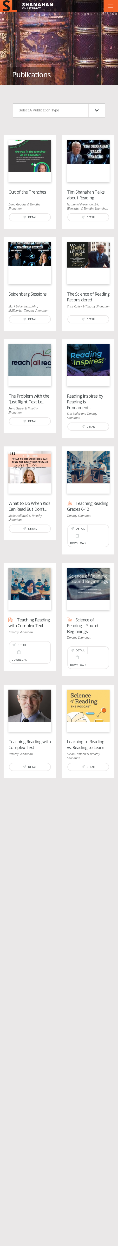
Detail (30, 217)
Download (78, 539)
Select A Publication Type (58, 110)
